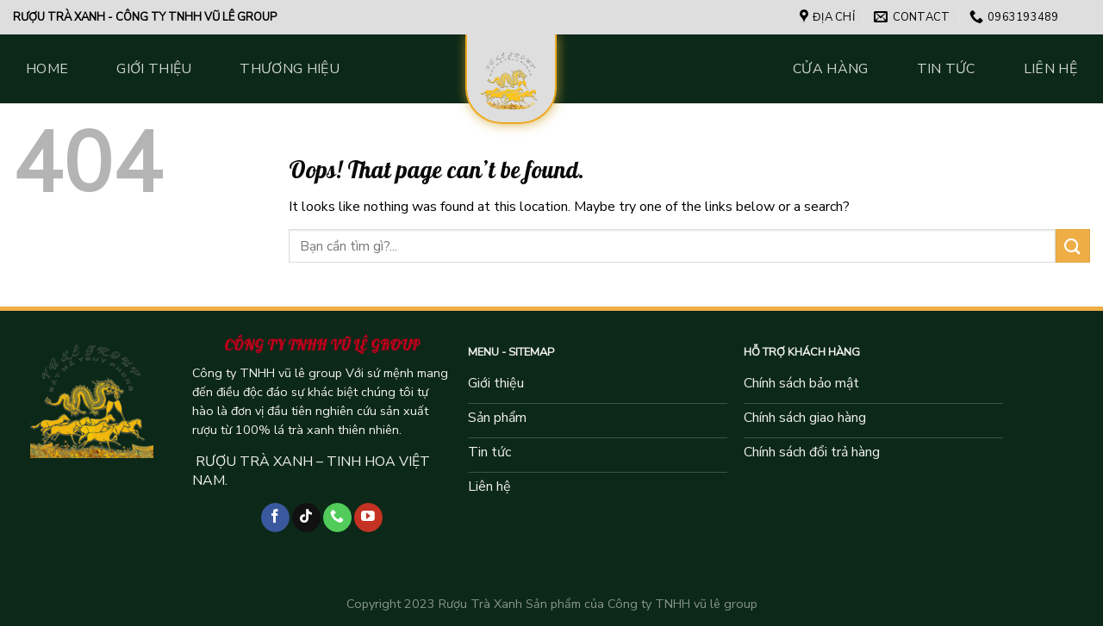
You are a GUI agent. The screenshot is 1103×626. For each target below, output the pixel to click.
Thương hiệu (290, 68)
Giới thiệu (153, 68)
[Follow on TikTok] (306, 517)
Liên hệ (1050, 68)
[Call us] (337, 517)
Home (47, 68)
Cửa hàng (831, 68)
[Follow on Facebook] (275, 517)
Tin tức (946, 68)
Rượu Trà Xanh (480, 603)
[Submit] (1073, 246)
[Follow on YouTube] (368, 517)
